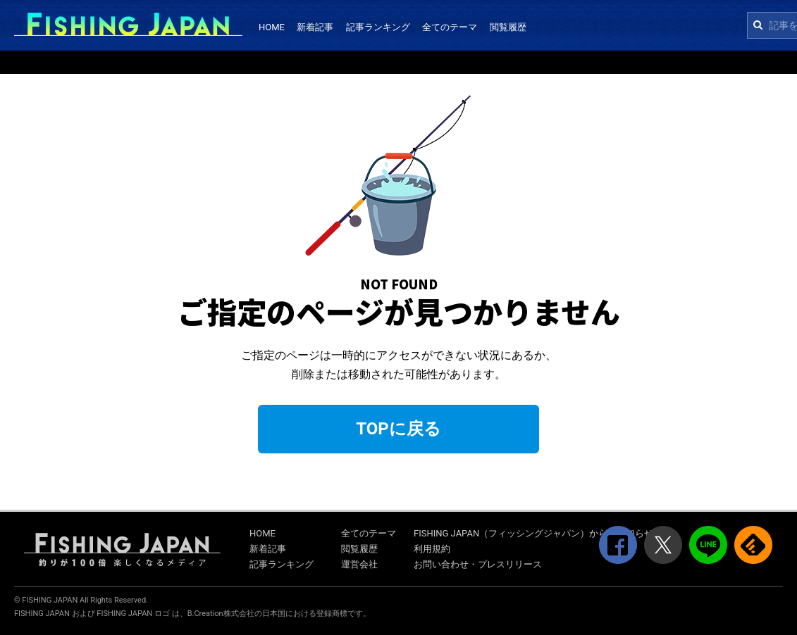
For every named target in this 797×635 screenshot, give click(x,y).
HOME (272, 27)
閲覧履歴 (508, 27)
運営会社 (359, 564)
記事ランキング (378, 27)
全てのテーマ (449, 27)
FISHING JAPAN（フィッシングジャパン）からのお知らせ (533, 533)
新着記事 (315, 27)
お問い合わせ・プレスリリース (478, 564)
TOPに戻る (398, 429)
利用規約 (432, 548)
